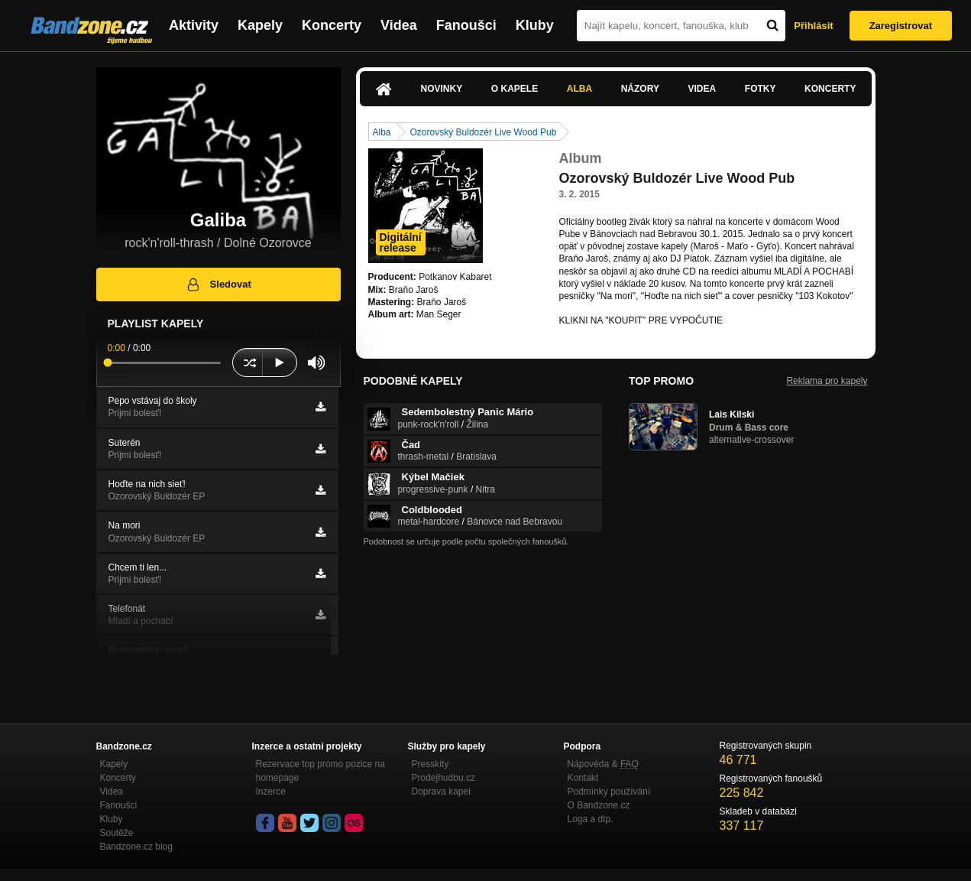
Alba (579, 88)
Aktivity (193, 25)
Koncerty (331, 25)
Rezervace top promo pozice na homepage (320, 771)
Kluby (535, 25)
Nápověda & (603, 764)
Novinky (442, 88)
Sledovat (218, 284)
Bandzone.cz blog (136, 846)
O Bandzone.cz (599, 805)
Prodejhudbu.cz (443, 777)
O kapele (514, 88)
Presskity (430, 764)
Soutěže (117, 832)
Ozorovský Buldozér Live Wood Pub (483, 132)
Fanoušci (466, 25)
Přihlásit (813, 25)
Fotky (760, 88)
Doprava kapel (441, 791)
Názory (640, 88)
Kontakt (583, 777)
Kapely (260, 25)
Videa (398, 25)
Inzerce (271, 791)
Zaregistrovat (900, 25)
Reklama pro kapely (826, 380)
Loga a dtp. (590, 819)
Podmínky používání (609, 791)
